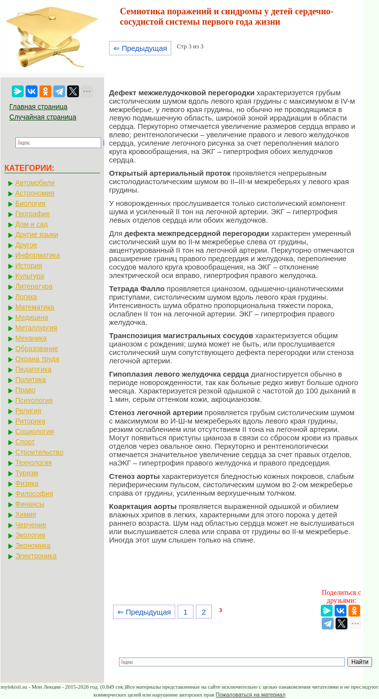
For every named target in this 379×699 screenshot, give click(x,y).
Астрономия (34, 193)
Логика (26, 297)
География (32, 214)
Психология (34, 400)
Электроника (36, 556)
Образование (36, 348)
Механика (31, 338)
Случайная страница (42, 117)
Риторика (30, 421)
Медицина (31, 317)
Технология (33, 462)
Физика (26, 483)
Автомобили (35, 183)
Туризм (26, 473)
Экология (30, 535)
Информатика (37, 255)
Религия (28, 411)
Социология (34, 431)
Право (25, 390)
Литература (33, 286)
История (28, 266)
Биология (30, 203)
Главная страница (38, 107)
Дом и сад (31, 224)
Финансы (29, 504)
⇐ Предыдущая (140, 48)
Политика (30, 380)
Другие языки (36, 234)
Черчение (30, 525)
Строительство (39, 452)
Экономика (32, 545)
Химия (25, 514)
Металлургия (36, 328)
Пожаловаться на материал (250, 695)
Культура (29, 276)
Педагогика (33, 369)
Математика (34, 307)
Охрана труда (37, 359)
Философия (34, 494)
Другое (26, 245)
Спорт (25, 442)
